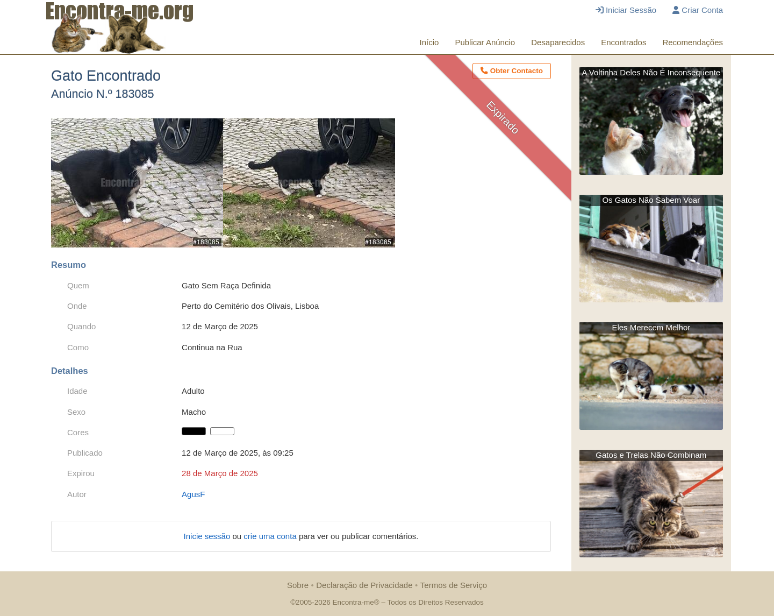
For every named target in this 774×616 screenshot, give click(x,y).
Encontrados (623, 42)
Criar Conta (697, 10)
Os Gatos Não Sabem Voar (651, 199)
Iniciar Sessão (626, 10)
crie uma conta (271, 536)
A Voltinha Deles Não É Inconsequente (651, 72)
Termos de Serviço (453, 585)
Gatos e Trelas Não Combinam (651, 454)
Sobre (298, 585)
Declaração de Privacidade (364, 585)
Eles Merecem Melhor (651, 327)
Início (429, 42)
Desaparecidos (558, 42)
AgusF (193, 494)
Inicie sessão (208, 536)
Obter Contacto (512, 71)
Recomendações (692, 42)
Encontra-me (353, 602)
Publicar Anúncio (485, 42)
